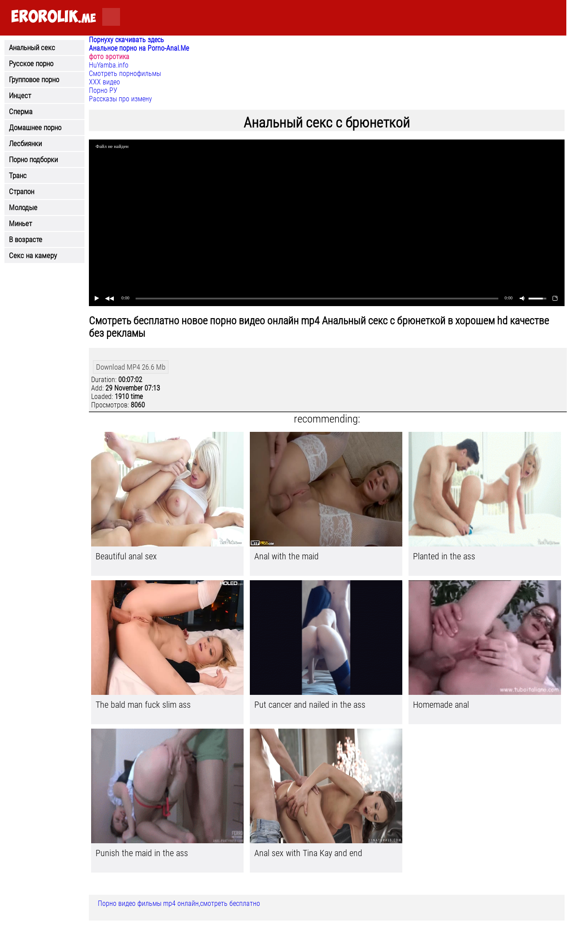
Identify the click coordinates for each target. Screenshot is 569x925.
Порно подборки (33, 159)
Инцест (20, 95)
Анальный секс (32, 47)
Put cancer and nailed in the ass (309, 704)
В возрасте (25, 239)
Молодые (23, 207)
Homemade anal (441, 704)
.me (53, 17)
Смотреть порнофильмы (125, 73)
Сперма (20, 111)
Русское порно (31, 63)
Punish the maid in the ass (142, 853)
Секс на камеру (33, 255)
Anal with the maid (286, 556)
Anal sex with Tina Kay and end (308, 853)
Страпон (21, 191)
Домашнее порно (35, 127)
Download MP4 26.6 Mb (130, 367)
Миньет (20, 223)
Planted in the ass (444, 556)
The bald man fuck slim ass (143, 704)
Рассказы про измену (120, 99)
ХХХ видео (104, 82)
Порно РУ (103, 90)
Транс (18, 175)
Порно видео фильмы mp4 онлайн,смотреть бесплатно (179, 903)
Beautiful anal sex (126, 556)
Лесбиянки (25, 143)
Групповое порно (34, 79)
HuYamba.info (108, 65)
